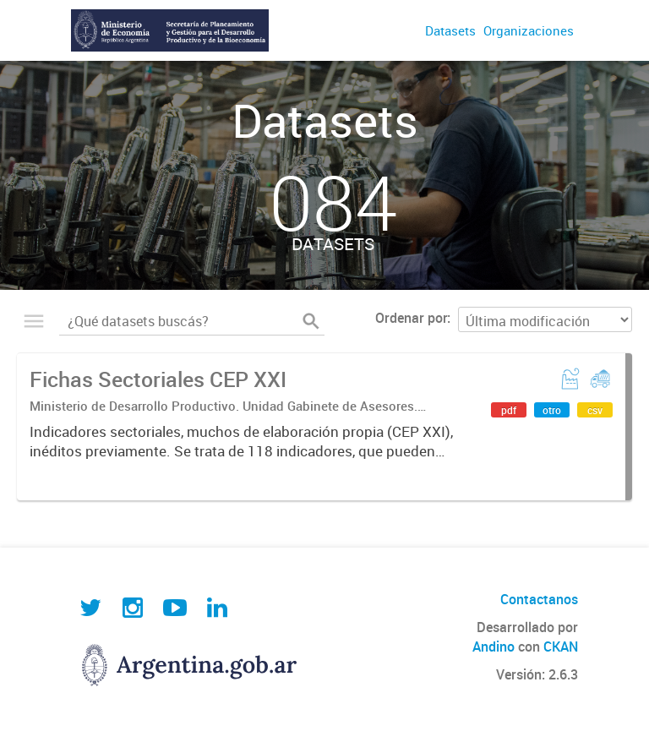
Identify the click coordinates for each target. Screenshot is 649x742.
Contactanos (539, 599)
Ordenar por (411, 317)
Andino (493, 646)
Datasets (450, 30)
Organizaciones (528, 30)
